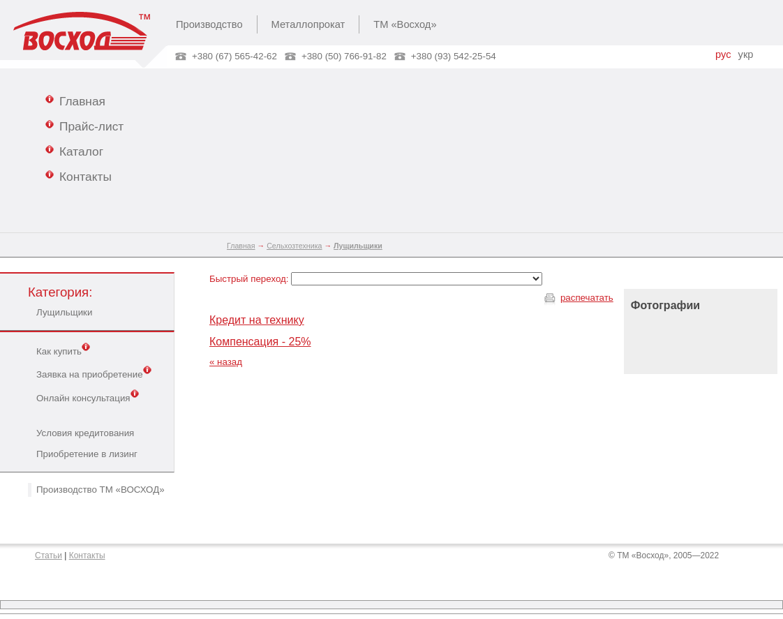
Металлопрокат (308, 24)
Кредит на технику (256, 320)
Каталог (74, 150)
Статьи (48, 555)
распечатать (586, 297)
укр (746, 54)
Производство (209, 24)
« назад (225, 362)
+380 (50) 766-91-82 (344, 56)
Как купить (63, 350)
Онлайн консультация (87, 397)
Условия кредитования (85, 433)
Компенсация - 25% (260, 342)
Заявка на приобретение (93, 373)
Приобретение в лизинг (86, 454)
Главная (75, 100)
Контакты (78, 176)
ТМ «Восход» (404, 24)
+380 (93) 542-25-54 (453, 56)
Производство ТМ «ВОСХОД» (100, 489)
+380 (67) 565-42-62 (234, 56)
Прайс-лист (84, 125)
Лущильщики (64, 312)
